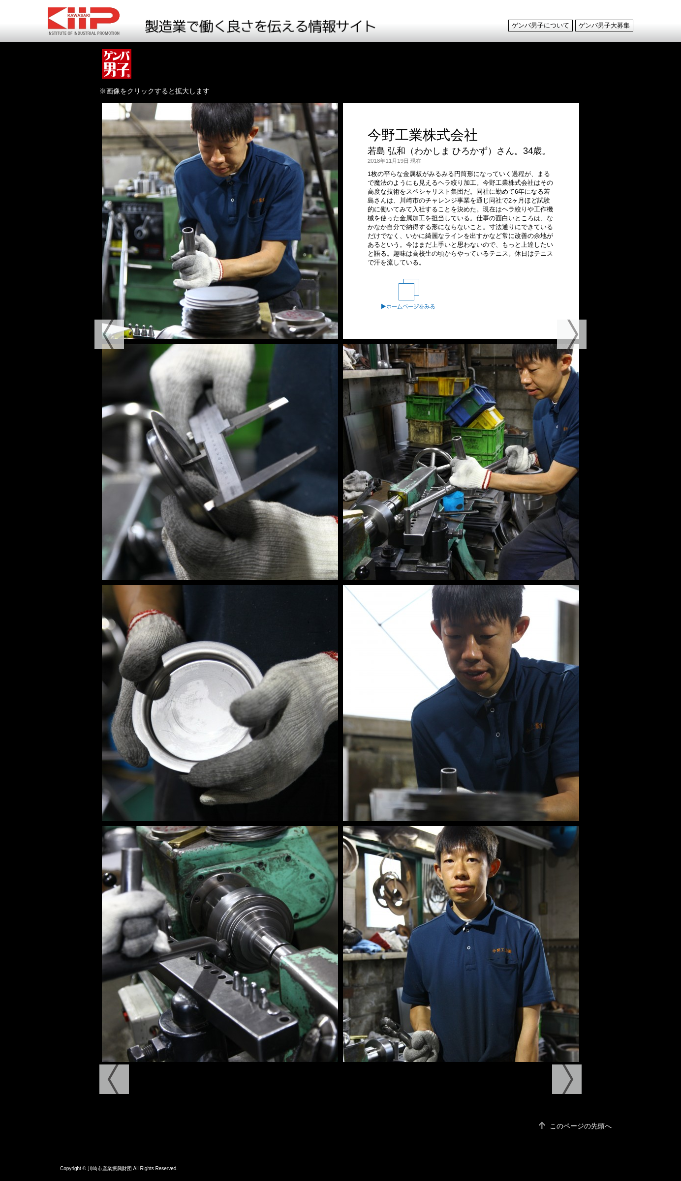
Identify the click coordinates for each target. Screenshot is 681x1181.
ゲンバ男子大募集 (604, 25)
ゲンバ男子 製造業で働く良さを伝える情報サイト (93, 21)
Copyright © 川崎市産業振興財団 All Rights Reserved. (119, 1168)
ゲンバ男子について (540, 25)
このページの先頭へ (581, 1126)
